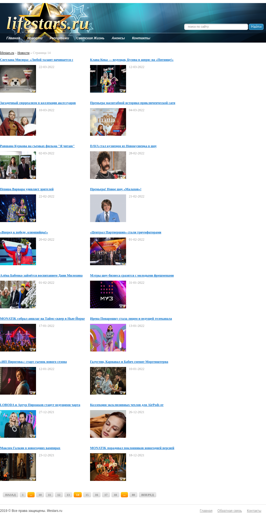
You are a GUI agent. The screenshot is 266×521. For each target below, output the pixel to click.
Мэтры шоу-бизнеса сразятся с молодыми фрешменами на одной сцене (132, 275)
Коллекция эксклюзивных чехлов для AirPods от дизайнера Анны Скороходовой (126, 405)
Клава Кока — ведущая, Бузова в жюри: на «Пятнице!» (131, 60)
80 (133, 494)
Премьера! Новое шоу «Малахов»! (115, 189)
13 (68, 494)
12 (58, 494)
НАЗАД (10, 494)
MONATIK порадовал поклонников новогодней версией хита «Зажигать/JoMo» (132, 448)
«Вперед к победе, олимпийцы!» (24, 232)
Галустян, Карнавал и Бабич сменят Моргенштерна (129, 362)
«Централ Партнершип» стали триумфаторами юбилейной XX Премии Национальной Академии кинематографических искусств (127, 232)
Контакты (254, 511)
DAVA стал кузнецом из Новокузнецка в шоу (123, 146)
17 (106, 494)
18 (115, 494)
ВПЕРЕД (147, 494)
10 (40, 494)
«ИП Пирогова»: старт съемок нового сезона (33, 362)
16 (96, 494)
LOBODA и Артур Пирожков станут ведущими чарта (40, 405)
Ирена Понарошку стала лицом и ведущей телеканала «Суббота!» (131, 319)
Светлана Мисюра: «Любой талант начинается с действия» (36, 60)
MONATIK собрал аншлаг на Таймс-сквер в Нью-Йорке (42, 319)
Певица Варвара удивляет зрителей (26, 189)
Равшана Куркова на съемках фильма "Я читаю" (37, 146)
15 (87, 494)
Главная (206, 511)
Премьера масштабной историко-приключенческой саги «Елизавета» (132, 103)
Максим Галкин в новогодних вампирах (30, 448)
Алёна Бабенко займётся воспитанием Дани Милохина (41, 275)
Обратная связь (230, 511)
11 (49, 494)
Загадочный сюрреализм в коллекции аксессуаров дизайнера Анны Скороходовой (38, 103)
